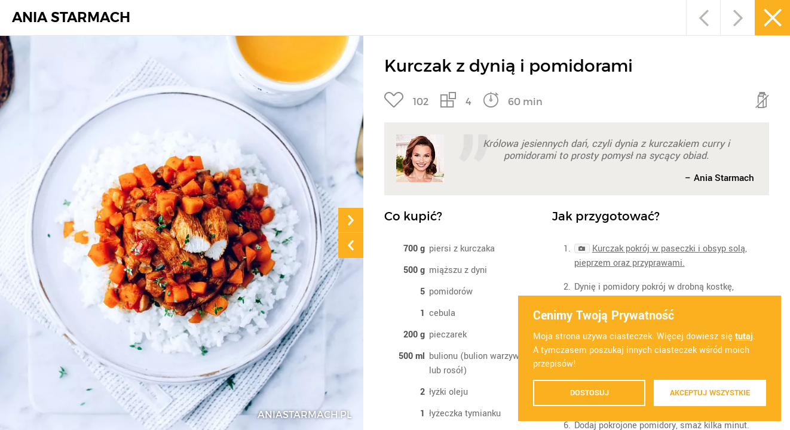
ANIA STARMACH (71, 17)
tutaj (744, 336)
